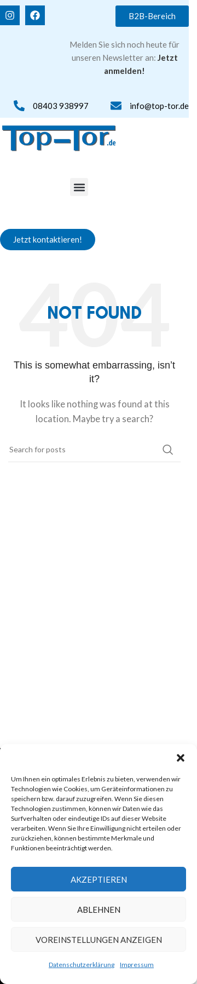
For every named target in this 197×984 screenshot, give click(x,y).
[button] (180, 757)
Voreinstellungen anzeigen (99, 940)
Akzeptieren (99, 879)
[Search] (94, 449)
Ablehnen (98, 909)
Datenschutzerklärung (81, 964)
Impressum (137, 964)
